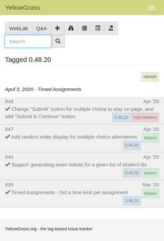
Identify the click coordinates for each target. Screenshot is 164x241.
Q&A (41, 28)
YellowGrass (22, 7)
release (150, 76)
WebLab (18, 28)
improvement (145, 117)
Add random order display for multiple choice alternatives (74, 137)
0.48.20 (121, 117)
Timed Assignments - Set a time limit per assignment (69, 192)
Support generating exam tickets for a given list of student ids (79, 164)
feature (150, 138)
